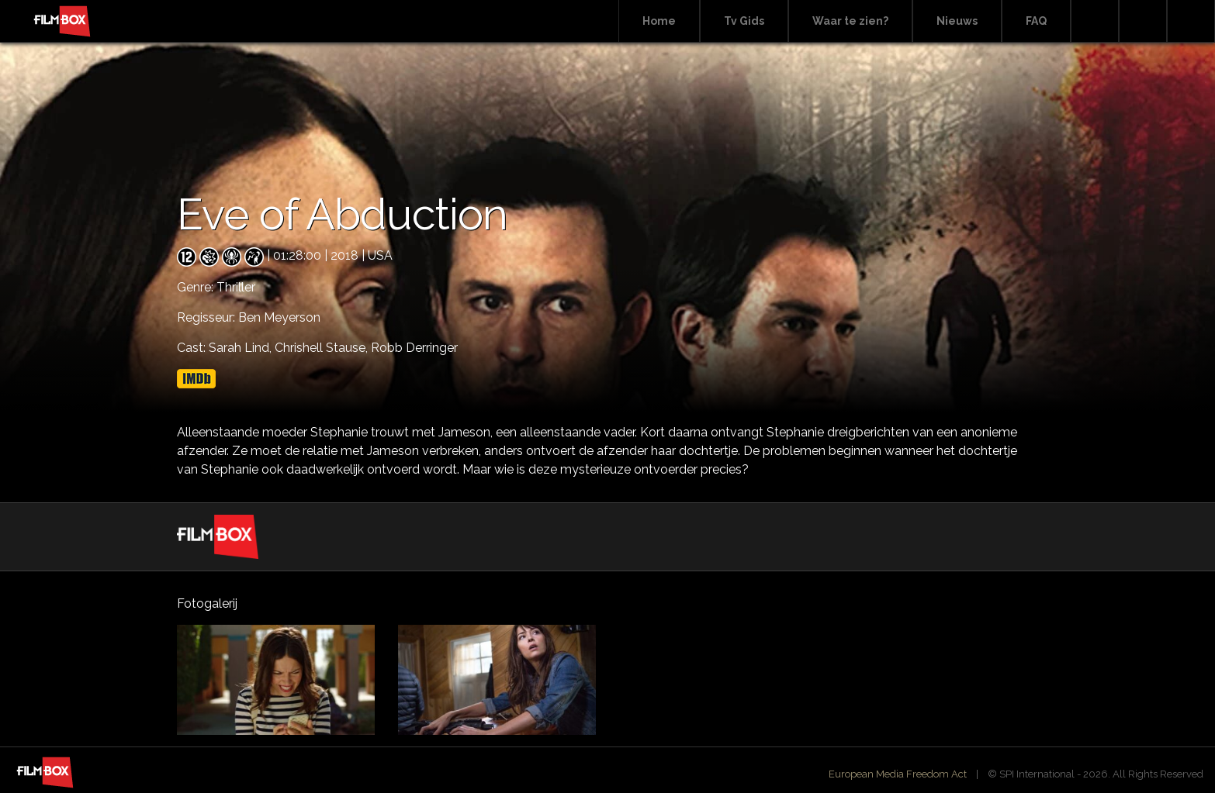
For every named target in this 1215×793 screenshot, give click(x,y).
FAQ (1036, 21)
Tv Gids (744, 21)
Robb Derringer (414, 347)
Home (659, 21)
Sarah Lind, (242, 347)
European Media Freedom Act (898, 774)
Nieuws (957, 21)
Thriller (235, 287)
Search (1095, 21)
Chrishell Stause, (323, 347)
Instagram (1191, 21)
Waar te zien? (850, 21)
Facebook (1143, 21)
